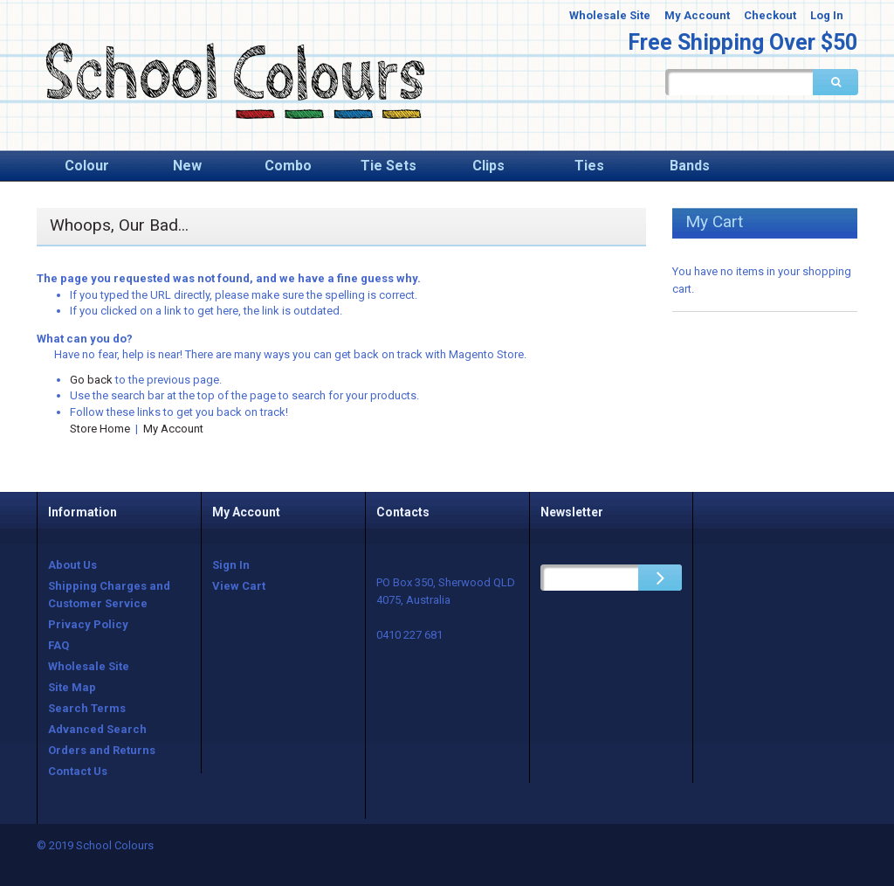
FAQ (58, 645)
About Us (72, 564)
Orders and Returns (101, 750)
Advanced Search (97, 729)
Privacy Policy (88, 624)
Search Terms (87, 708)
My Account (697, 15)
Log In (826, 15)
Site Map (72, 687)
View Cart (238, 585)
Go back (91, 379)
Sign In (231, 564)
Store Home (100, 428)
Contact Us (77, 771)
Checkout (770, 15)
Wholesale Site (609, 15)
